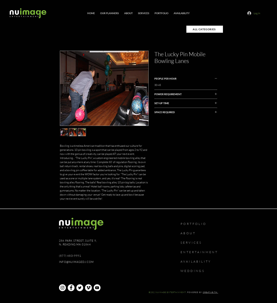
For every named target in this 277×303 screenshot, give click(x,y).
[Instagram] (62, 287)
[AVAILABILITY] (199, 261)
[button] (143, 13)
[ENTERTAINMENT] (202, 252)
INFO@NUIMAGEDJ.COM (76, 262)
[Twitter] (79, 287)
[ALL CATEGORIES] (204, 29)
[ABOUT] (190, 233)
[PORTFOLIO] (197, 223)
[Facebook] (71, 287)
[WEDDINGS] (196, 270)
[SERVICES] (194, 242)
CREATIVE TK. (210, 292)
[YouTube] (97, 287)
